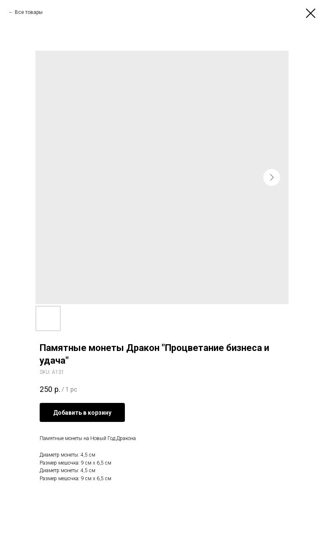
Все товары (29, 12)
